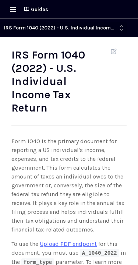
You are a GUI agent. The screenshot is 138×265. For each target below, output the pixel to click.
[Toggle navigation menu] (12, 9)
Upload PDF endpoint (68, 243)
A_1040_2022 (99, 253)
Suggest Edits (113, 51)
